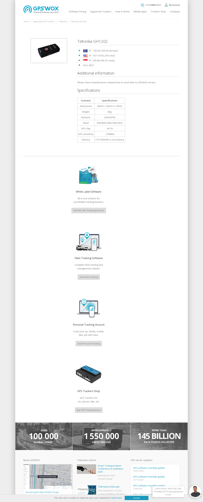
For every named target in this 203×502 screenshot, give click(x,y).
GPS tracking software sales (157, 381)
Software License (65, 489)
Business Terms (84, 489)
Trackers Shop (158, 11)
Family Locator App (85, 420)
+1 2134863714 (151, 5)
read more (116, 497)
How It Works (122, 11)
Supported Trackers (100, 11)
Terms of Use (47, 489)
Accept (136, 497)
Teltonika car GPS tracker (88, 452)
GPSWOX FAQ (83, 409)
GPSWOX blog (83, 404)
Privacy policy (31, 489)
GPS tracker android (86, 441)
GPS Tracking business (87, 436)
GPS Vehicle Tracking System (90, 425)
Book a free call (148, 419)
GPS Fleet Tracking (85, 431)
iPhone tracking (83, 447)
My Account (174, 4)
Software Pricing (77, 11)
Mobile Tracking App (85, 415)
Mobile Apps (140, 11)
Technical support (152, 394)
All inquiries (157, 407)
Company (175, 11)
